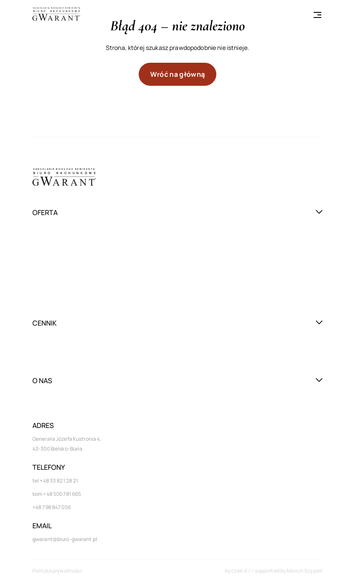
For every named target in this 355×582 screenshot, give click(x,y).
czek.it (239, 570)
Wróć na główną (177, 74)
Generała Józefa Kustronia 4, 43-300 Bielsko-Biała (66, 443)
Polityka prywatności (57, 570)
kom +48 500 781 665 (56, 494)
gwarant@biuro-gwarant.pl (64, 539)
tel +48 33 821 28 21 (55, 480)
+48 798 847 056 (51, 507)
